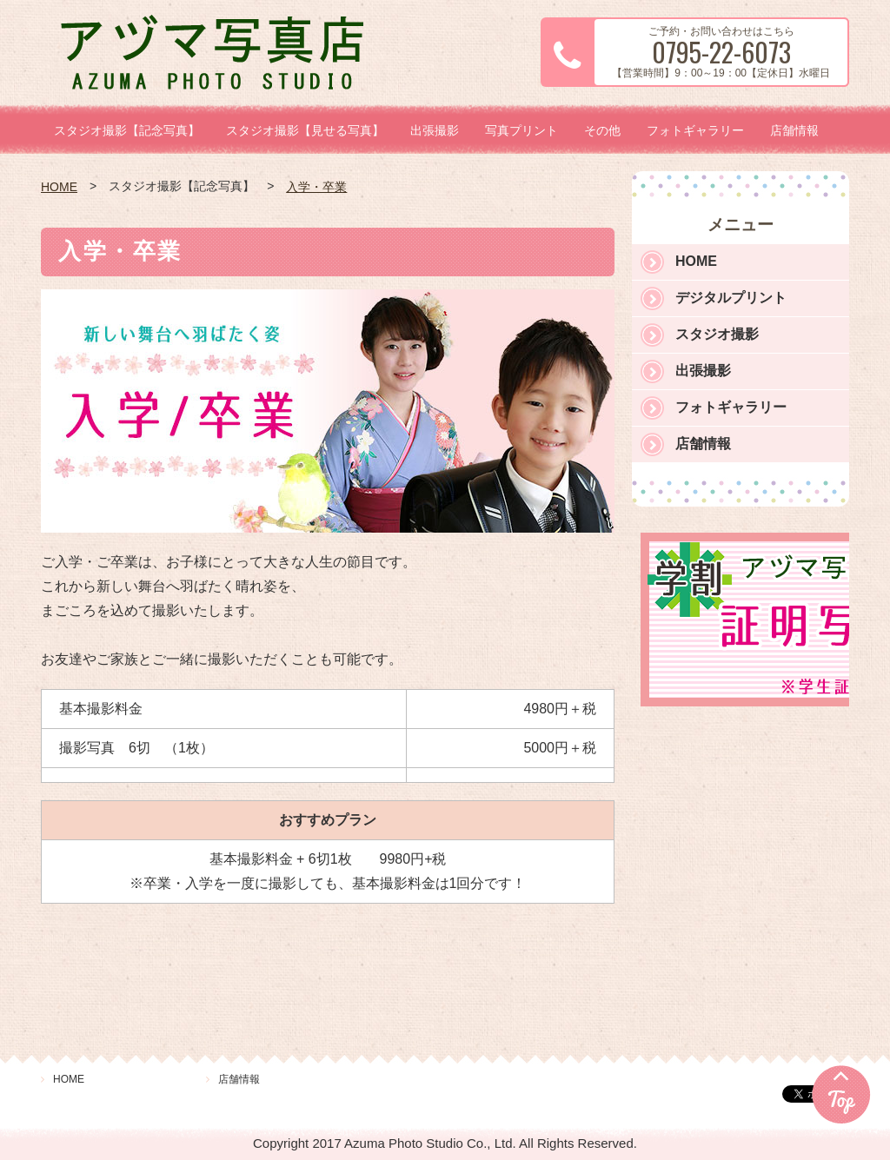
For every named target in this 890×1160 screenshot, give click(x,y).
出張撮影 (434, 130)
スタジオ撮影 (717, 334)
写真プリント (521, 130)
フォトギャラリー (695, 130)
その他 (602, 130)
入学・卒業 (316, 187)
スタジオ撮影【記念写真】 (127, 130)
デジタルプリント (731, 297)
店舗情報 (794, 130)
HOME (59, 187)
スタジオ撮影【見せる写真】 (305, 130)
